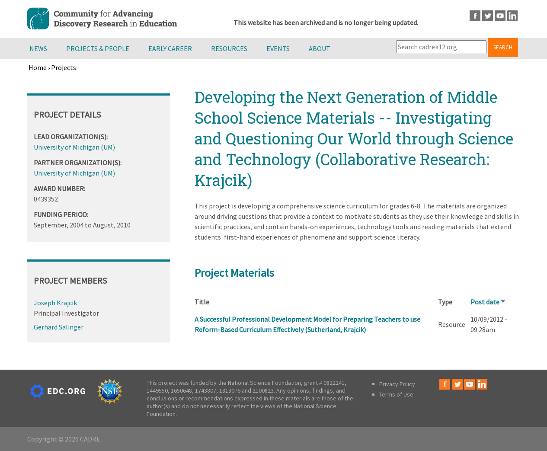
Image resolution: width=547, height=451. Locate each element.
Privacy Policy (397, 384)
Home (38, 67)
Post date (488, 301)
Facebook (475, 15)
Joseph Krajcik (55, 302)
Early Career (170, 48)
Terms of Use (396, 394)
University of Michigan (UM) (74, 147)
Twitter (487, 15)
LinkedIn (512, 15)
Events (278, 48)
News (38, 48)
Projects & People (97, 48)
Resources (229, 48)
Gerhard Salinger (58, 327)
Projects (63, 67)
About (319, 48)
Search (502, 47)
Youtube (500, 15)
